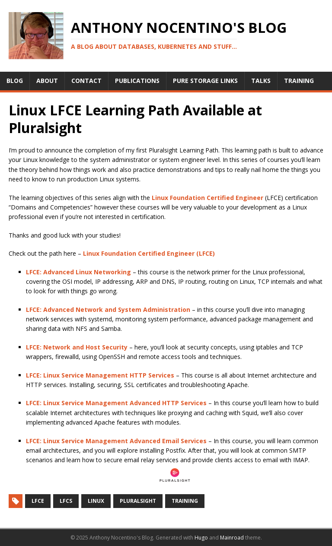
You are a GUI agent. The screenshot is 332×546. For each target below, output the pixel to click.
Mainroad (232, 537)
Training (185, 501)
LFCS (66, 501)
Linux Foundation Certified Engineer (207, 198)
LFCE (38, 501)
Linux (96, 501)
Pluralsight (138, 501)
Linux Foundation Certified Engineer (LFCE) (149, 253)
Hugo (201, 537)
